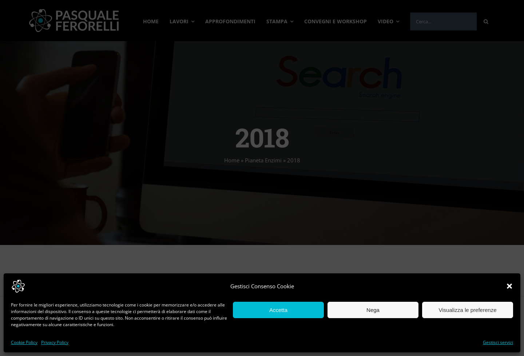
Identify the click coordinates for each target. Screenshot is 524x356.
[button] (509, 286)
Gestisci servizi (498, 342)
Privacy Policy (54, 342)
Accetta (278, 310)
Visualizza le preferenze (468, 310)
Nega (373, 310)
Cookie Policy (24, 342)
